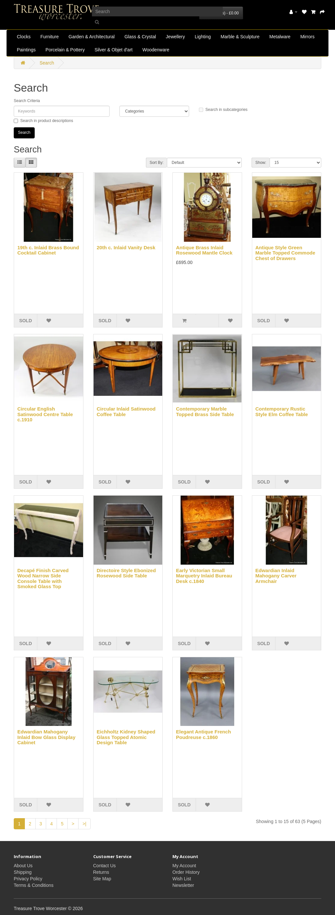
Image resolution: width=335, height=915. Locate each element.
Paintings (26, 49)
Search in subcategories (223, 109)
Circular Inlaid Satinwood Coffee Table (126, 411)
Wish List (181, 878)
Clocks (23, 36)
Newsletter (183, 885)
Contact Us (104, 865)
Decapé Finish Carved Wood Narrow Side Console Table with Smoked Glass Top (43, 578)
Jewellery (175, 36)
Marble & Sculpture (239, 36)
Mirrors (307, 36)
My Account (184, 865)
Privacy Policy (28, 878)
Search (47, 62)
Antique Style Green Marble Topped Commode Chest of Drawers (285, 253)
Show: (260, 162)
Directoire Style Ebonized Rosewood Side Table (126, 573)
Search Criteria (27, 100)
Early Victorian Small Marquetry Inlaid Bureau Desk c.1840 (204, 576)
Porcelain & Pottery (65, 49)
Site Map (102, 878)
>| (84, 823)
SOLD (25, 320)
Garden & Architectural (92, 36)
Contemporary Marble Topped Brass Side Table (205, 411)
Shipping (23, 872)
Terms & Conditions (33, 885)
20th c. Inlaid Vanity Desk (126, 247)
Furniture (50, 36)
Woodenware (155, 49)
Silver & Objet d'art (113, 49)
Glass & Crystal (140, 36)
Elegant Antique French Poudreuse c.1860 (203, 734)
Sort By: (157, 162)
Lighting (203, 36)
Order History (186, 872)
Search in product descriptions (43, 120)
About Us (23, 865)
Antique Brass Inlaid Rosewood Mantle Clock (204, 250)
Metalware (280, 36)
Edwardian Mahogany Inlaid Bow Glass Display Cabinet (46, 737)
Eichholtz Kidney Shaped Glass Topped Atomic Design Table (126, 737)
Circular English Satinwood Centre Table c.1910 (45, 414)
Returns (101, 872)
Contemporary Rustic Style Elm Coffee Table (282, 411)
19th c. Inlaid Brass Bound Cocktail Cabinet (48, 250)
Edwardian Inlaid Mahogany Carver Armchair (276, 576)
